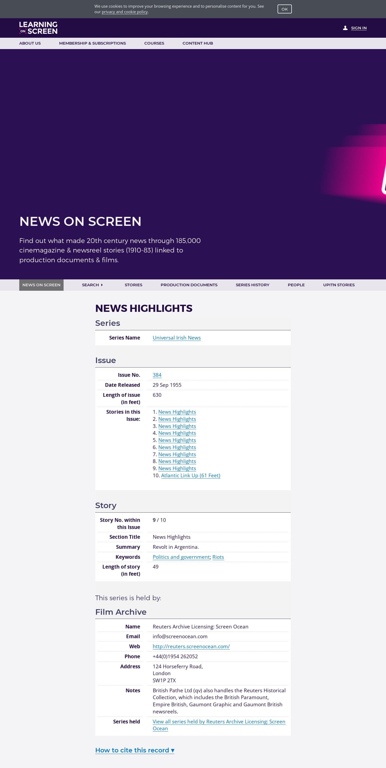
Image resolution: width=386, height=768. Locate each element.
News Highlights (177, 411)
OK (285, 9)
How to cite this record (134, 750)
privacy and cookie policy (125, 11)
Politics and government (181, 557)
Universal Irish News (177, 337)
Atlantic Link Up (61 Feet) (190, 475)
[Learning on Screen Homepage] (38, 27)
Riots (218, 557)
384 (157, 374)
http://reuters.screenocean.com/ (191, 646)
